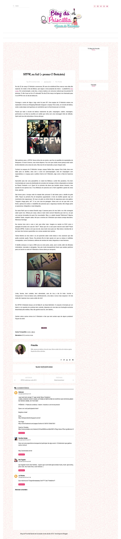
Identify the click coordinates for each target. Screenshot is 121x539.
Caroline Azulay (22, 438)
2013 (30, 81)
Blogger (65, 534)
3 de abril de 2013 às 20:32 (24, 461)
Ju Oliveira (21, 475)
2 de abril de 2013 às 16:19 (24, 393)
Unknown (21, 392)
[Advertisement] (44, 58)
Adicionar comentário (21, 490)
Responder (21, 433)
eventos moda (36, 81)
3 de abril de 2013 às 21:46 (24, 477)
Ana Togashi (22, 460)
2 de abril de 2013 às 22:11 (24, 440)
